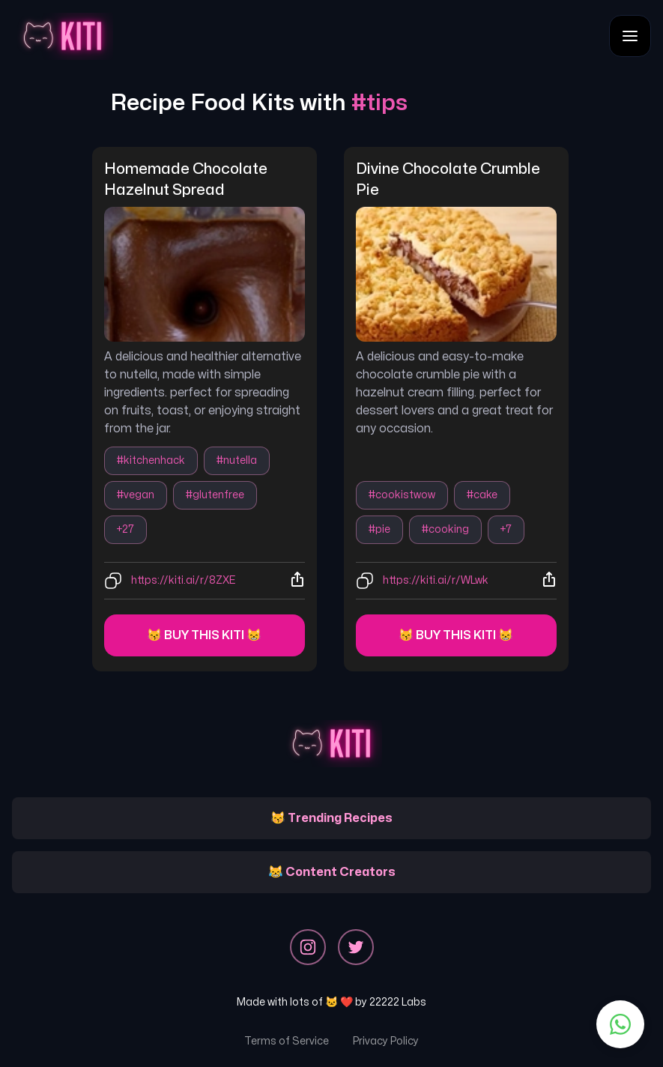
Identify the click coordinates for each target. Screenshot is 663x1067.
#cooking (445, 529)
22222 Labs (397, 1002)
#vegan (135, 495)
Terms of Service (286, 1041)
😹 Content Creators (332, 872)
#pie (379, 529)
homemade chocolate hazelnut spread (187, 179)
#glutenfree (215, 495)
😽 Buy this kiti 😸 (204, 635)
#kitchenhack (151, 460)
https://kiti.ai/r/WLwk (435, 580)
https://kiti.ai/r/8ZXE (183, 580)
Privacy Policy (386, 1041)
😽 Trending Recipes (331, 818)
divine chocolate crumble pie (449, 179)
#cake (482, 495)
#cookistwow (402, 495)
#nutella (237, 460)
